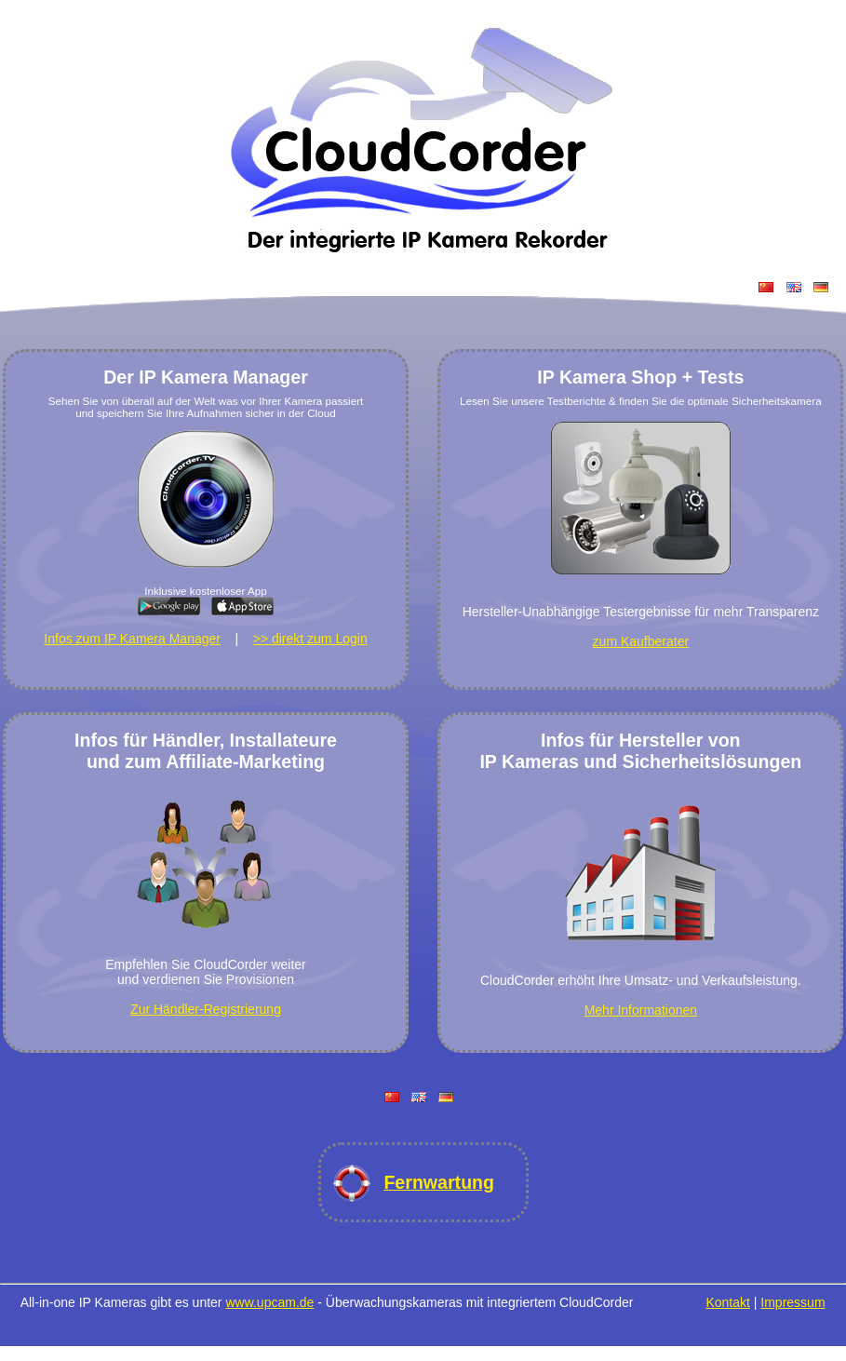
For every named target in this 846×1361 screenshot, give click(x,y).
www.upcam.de (269, 1302)
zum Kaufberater (641, 641)
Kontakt (727, 1302)
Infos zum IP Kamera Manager (132, 638)
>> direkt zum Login (310, 638)
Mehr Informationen (640, 1010)
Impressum (792, 1302)
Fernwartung (438, 1182)
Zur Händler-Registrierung (205, 1009)
